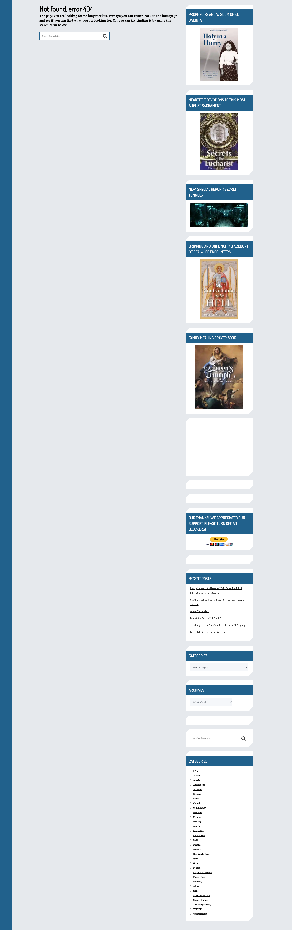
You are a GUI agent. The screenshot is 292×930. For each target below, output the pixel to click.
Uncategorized (200, 913)
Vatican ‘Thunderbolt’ (199, 611)
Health (196, 826)
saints (196, 886)
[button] (6, 6)
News (195, 858)
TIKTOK (197, 909)
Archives (197, 789)
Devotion (197, 812)
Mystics (197, 849)
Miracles (197, 844)
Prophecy (197, 881)
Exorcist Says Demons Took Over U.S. (205, 618)
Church (196, 803)
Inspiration (198, 830)
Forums (197, 817)
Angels (196, 780)
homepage (169, 15)
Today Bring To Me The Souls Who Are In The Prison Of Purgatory (217, 625)
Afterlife (197, 775)
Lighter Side (199, 835)
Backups (197, 794)
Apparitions (199, 784)
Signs (195, 890)
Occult (196, 863)
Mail (195, 840)
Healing (197, 821)
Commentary (199, 807)
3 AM (196, 770)
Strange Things (200, 900)
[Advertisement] (219, 447)
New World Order (201, 853)
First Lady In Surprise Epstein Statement (208, 632)
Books (196, 798)
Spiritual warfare (201, 895)
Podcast (196, 867)
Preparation (199, 876)
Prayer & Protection (202, 872)
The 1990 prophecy (202, 904)
